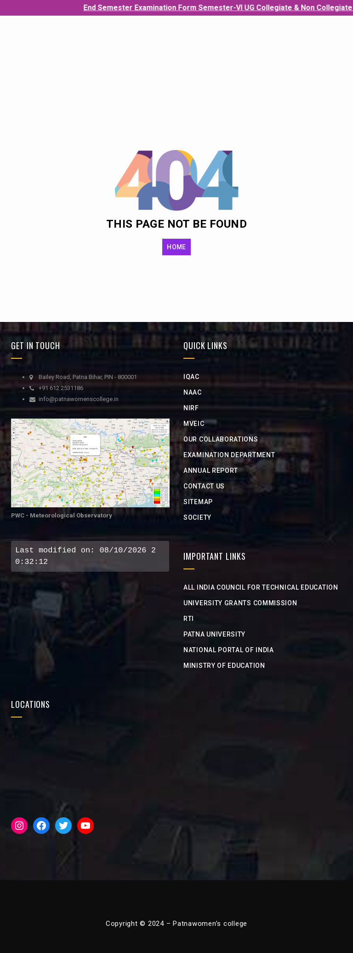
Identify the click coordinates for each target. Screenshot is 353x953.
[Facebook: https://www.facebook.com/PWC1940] (41, 825)
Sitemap (198, 501)
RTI (188, 618)
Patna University (214, 634)
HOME (176, 247)
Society (197, 517)
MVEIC (194, 423)
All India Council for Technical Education (260, 587)
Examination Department (229, 455)
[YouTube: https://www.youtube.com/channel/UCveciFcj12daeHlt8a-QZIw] (85, 825)
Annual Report (210, 470)
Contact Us (204, 486)
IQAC (191, 376)
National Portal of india (228, 650)
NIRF (191, 408)
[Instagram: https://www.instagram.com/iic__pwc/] (19, 825)
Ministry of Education (224, 665)
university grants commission (240, 603)
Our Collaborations (220, 439)
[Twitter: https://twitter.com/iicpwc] (63, 825)
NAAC (192, 392)
